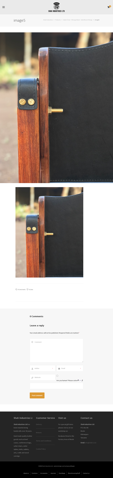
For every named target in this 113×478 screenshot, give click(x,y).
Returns (39, 432)
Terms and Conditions (43, 441)
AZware (72, 466)
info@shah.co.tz (90, 443)
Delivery (39, 424)
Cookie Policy (41, 449)
